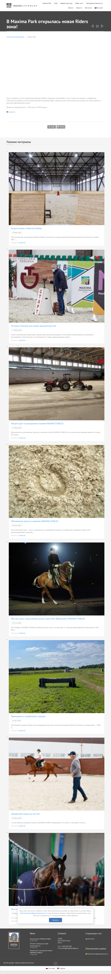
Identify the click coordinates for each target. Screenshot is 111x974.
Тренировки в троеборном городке (28, 716)
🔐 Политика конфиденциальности (96, 954)
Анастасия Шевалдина (15, 37)
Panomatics (30, 963)
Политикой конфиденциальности (34, 913)
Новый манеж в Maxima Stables (26, 228)
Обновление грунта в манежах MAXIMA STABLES (34, 521)
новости (12, 112)
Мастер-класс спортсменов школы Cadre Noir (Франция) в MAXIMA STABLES (48, 618)
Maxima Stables (20, 963)
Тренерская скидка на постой (25, 813)
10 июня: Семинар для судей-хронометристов (33, 325)
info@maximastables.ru (70, 948)
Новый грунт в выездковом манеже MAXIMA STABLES (37, 423)
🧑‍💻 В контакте (90, 939)
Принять (55, 920)
